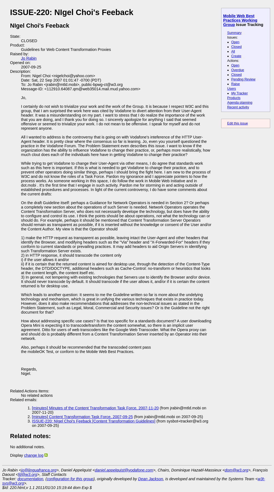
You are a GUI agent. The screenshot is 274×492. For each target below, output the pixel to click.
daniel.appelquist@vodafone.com (124, 470)
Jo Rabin (29, 58)
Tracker (239, 93)
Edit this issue (237, 123)
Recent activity (238, 107)
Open (235, 42)
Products (233, 98)
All (233, 51)
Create (236, 56)
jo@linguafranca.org (38, 470)
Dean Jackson (150, 479)
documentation (30, 479)
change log (33, 455)
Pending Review (243, 79)
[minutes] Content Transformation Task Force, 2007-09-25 (82, 417)
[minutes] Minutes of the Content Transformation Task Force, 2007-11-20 (95, 408)
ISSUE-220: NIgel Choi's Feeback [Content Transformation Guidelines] (93, 421)
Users (231, 89)
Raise (235, 84)
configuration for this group (70, 479)
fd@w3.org (27, 474)
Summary (234, 33)
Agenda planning (239, 103)
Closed (236, 47)
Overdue (237, 70)
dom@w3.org (236, 470)
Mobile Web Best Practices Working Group (240, 20)
